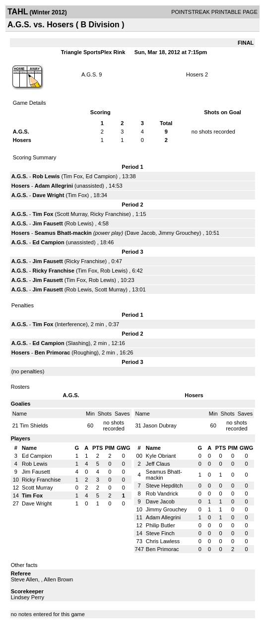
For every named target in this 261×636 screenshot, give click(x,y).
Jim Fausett (47, 223)
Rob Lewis (46, 176)
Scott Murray (72, 214)
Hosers (194, 74)
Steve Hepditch (164, 486)
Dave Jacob (141, 233)
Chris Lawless (163, 541)
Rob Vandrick (162, 493)
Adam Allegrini (54, 186)
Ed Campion (101, 176)
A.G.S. (89, 74)
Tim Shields (34, 425)
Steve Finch (160, 533)
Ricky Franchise (109, 214)
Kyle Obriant (161, 456)
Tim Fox (72, 176)
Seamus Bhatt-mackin (63, 233)
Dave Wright (48, 195)
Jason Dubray (160, 425)
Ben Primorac (52, 352)
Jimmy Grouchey (178, 233)
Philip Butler (160, 525)
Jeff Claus (158, 464)
